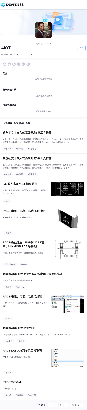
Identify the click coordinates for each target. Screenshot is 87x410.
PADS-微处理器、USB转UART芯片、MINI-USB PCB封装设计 (23, 244)
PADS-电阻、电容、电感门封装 (22, 296)
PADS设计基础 (12, 382)
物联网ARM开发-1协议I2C (19, 328)
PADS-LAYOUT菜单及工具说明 (22, 350)
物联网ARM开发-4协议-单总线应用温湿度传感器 (32, 273)
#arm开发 (20, 287)
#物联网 (19, 149)
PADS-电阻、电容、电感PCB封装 (24, 210)
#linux (7, 201)
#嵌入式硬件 (9, 264)
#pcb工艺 (32, 395)
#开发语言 (32, 149)
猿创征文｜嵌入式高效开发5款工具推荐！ (28, 132)
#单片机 (7, 149)
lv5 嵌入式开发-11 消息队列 (20, 183)
